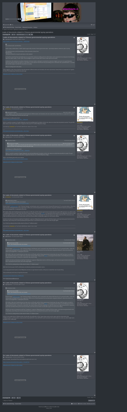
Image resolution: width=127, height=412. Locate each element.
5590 (81, 125)
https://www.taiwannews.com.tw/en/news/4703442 (15, 159)
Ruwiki (42, 213)
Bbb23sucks (80, 251)
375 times (86, 258)
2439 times (86, 129)
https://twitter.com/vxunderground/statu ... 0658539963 (16, 41)
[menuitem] (11, 25)
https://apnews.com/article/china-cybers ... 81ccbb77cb (16, 362)
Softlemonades (14, 206)
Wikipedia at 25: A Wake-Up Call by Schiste (12, 74)
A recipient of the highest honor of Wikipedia (13, 275)
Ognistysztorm (80, 53)
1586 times (85, 128)
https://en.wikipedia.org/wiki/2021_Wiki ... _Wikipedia (15, 119)
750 (80, 56)
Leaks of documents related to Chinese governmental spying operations (27, 32)
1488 (81, 254)
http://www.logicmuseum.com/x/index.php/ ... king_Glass (16, 131)
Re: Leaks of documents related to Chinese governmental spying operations (27, 107)
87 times (85, 59)
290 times (86, 60)
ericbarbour (80, 122)
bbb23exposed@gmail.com (12, 278)
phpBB (44, 406)
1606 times (85, 257)
